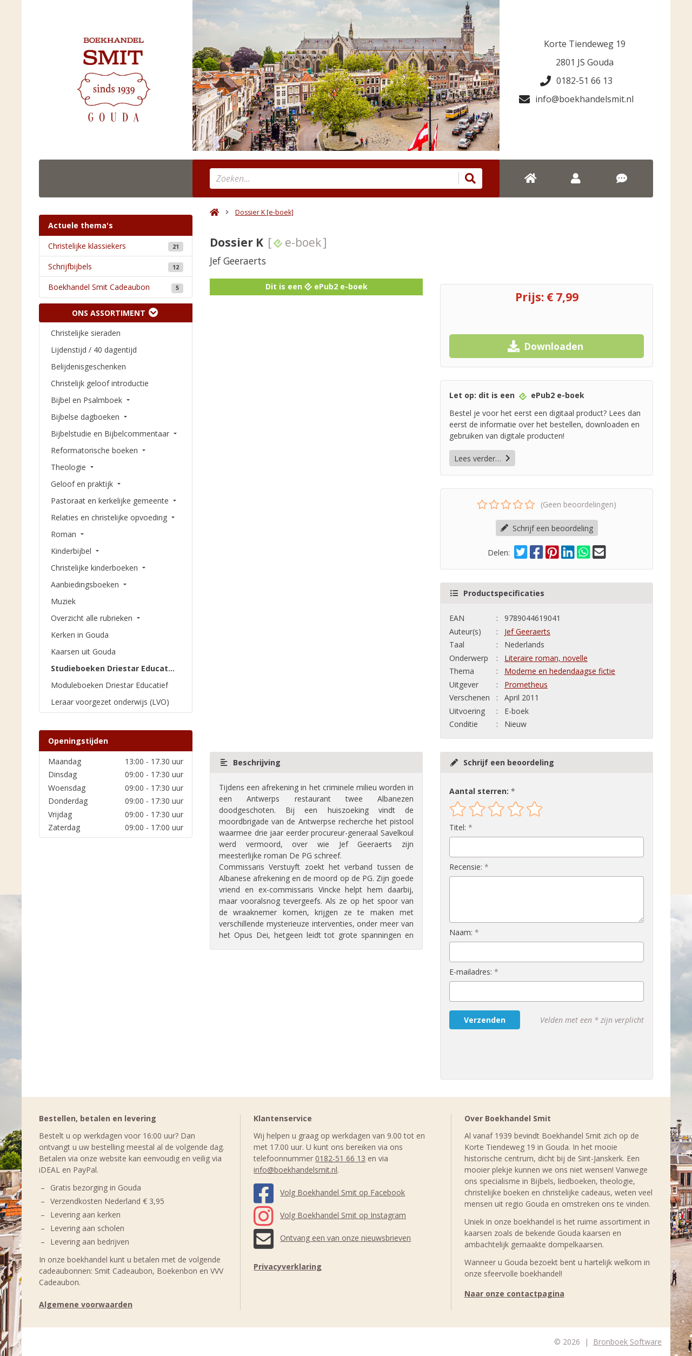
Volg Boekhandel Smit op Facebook (329, 1192)
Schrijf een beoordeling (547, 528)
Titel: (457, 827)
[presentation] (518, 1054)
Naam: (461, 932)
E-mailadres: (470, 972)
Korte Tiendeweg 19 (585, 44)
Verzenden (484, 1020)
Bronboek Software (627, 1342)
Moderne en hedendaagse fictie (559, 671)
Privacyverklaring (288, 1266)
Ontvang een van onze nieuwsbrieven (332, 1238)
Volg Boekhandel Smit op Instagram (330, 1215)
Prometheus (526, 684)
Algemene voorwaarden (85, 1304)
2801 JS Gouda (585, 62)
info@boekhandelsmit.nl (576, 99)
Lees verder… (482, 458)
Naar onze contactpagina (514, 1293)
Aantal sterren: (479, 791)
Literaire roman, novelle (546, 658)
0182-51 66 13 (576, 81)
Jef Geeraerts (527, 631)
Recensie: (465, 867)
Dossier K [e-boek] (264, 212)
